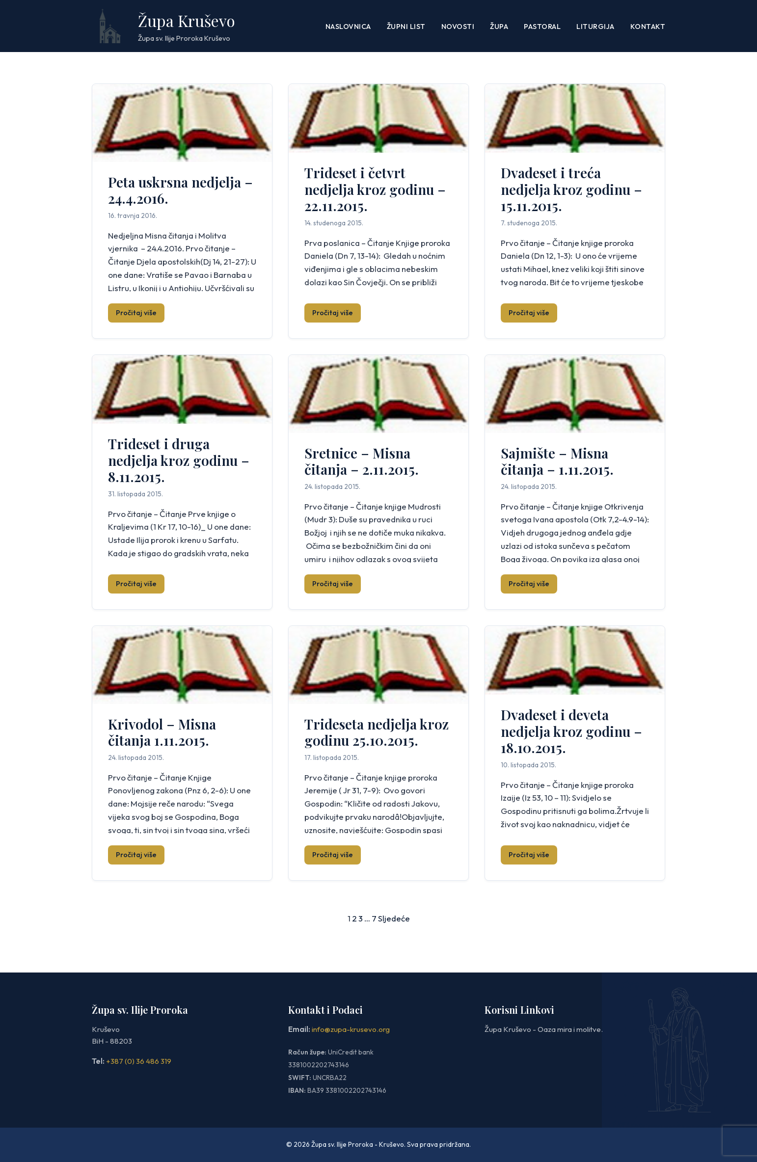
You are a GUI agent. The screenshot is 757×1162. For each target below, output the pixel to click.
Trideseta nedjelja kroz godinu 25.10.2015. (376, 732)
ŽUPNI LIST (406, 26)
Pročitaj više (136, 312)
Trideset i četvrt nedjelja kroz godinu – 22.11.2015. (375, 189)
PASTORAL (542, 26)
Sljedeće (394, 918)
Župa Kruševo (186, 20)
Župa (499, 26)
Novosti (458, 26)
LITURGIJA (595, 26)
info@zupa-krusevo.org (351, 1029)
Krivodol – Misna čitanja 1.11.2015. (162, 732)
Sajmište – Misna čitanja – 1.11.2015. (557, 461)
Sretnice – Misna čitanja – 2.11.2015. (361, 461)
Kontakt (648, 26)
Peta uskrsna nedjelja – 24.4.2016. (180, 190)
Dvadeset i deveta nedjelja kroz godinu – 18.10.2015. (571, 731)
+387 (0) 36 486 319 (138, 1061)
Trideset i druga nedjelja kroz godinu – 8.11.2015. (178, 460)
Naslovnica (348, 26)
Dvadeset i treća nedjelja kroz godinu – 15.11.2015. (571, 189)
